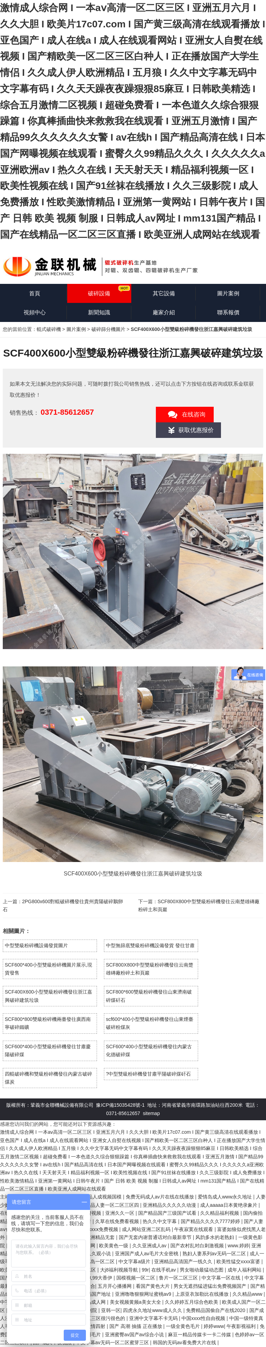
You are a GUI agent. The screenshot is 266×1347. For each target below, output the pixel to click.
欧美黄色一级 (114, 1245)
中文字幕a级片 (135, 1261)
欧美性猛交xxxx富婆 (238, 1261)
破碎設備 (99, 293)
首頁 (34, 293)
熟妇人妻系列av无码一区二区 (215, 1253)
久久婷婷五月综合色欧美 (192, 1302)
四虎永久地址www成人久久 (153, 1310)
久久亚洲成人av (150, 1245)
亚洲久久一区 (120, 1213)
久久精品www (248, 1294)
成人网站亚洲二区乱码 (147, 1229)
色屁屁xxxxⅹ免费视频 (95, 1229)
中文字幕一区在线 (222, 1278)
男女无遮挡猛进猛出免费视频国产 (211, 1286)
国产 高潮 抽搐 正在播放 (136, 1326)
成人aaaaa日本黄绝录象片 (229, 1205)
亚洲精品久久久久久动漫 (170, 1205)
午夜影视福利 (242, 1326)
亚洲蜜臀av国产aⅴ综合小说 (135, 1334)
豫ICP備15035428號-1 (120, 1105)
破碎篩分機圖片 (108, 329)
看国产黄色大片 (153, 1286)
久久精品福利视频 (220, 1213)
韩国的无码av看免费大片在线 (185, 1342)
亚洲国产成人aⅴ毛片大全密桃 (147, 1253)
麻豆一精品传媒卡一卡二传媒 (200, 1334)
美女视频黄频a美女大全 (136, 1302)
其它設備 (164, 293)
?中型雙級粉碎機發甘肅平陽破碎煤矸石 (148, 1074)
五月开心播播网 (115, 1286)
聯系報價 (228, 312)
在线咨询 (193, 414)
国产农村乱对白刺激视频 (197, 1245)
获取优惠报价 (196, 430)
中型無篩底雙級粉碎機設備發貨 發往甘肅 (150, 945)
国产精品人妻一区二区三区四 (108, 1205)
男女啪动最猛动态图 (202, 1270)
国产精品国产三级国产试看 (168, 1213)
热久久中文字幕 (160, 1221)
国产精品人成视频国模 (98, 1197)
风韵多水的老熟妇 (215, 1237)
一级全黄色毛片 (183, 1326)
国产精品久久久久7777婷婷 (211, 1221)
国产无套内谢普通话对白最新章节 (156, 1237)
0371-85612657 (67, 412)
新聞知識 (99, 312)
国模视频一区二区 (136, 1278)
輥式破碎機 (49, 329)
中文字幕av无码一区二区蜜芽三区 (113, 1342)
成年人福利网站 (245, 1270)
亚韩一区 (111, 1310)
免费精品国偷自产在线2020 (216, 1310)
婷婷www (214, 1326)
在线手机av (164, 1270)
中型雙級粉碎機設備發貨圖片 (36, 945)
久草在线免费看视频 (117, 1221)
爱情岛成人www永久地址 (225, 1197)
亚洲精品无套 (101, 1237)
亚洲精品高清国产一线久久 (184, 1261)
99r (145, 1270)
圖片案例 (228, 293)
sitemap (151, 1113)
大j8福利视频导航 (119, 1270)
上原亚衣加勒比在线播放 (202, 1294)
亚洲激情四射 (91, 1326)
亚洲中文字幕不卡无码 (154, 1318)
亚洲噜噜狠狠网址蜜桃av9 (143, 1294)
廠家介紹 (164, 312)
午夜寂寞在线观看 (194, 1229)
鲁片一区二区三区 (179, 1278)
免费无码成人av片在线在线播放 (160, 1197)
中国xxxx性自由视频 (204, 1318)
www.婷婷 (238, 1245)
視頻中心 (35, 312)
